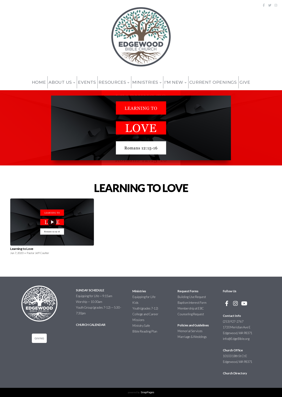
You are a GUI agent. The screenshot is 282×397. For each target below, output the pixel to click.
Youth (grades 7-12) (145, 308)
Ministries (147, 82)
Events (87, 82)
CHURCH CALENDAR (90, 325)
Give (245, 82)
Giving (39, 338)
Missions (138, 320)
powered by (141, 392)
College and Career (145, 314)
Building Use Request (192, 297)
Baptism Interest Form (192, 302)
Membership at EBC (191, 308)
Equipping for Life (143, 297)
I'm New (175, 82)
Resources (114, 82)
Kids (135, 302)
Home (39, 82)
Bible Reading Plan (144, 331)
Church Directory (235, 373)
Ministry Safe (141, 325)
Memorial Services (190, 331)
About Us (62, 82)
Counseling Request (191, 314)
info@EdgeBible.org (236, 339)
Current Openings (213, 82)
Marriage (184, 337)
